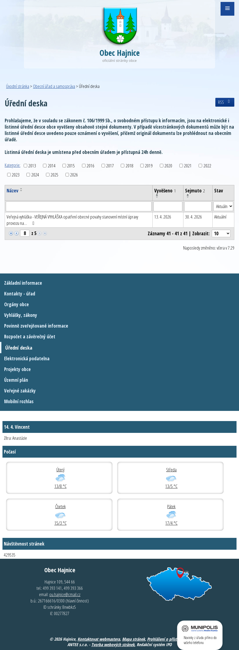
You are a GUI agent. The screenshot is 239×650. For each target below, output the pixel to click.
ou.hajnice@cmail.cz (64, 594)
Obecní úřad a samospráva (54, 86)
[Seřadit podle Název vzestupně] (21, 188)
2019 (149, 165)
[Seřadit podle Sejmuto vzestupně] (188, 195)
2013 (32, 165)
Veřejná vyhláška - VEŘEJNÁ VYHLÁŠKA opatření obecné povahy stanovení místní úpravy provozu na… (72, 220)
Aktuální (220, 217)
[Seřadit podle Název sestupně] (21, 191)
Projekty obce (17, 369)
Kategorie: (12, 165)
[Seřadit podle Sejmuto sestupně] (188, 197)
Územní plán (16, 380)
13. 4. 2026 (162, 217)
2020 (168, 165)
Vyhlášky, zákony (20, 315)
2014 (52, 165)
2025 (54, 175)
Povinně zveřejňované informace (36, 326)
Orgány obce (16, 304)
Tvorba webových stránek (112, 644)
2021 (188, 165)
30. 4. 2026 (193, 217)
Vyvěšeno (165, 190)
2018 (129, 165)
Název (12, 190)
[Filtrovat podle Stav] (223, 206)
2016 (90, 165)
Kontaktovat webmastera (99, 639)
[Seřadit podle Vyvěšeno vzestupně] (157, 195)
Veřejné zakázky (20, 391)
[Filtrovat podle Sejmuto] (197, 206)
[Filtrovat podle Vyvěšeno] (167, 206)
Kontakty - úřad (19, 294)
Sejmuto (195, 190)
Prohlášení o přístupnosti (168, 639)
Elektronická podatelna (27, 358)
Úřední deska (18, 347)
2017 (110, 165)
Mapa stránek (133, 639)
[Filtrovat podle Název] (79, 206)
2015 (71, 165)
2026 (74, 175)
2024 (35, 175)
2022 (207, 165)
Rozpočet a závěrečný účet (29, 336)
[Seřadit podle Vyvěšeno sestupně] (157, 197)
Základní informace (23, 283)
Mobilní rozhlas (19, 401)
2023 (16, 175)
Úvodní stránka (17, 86)
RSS (225, 102)
